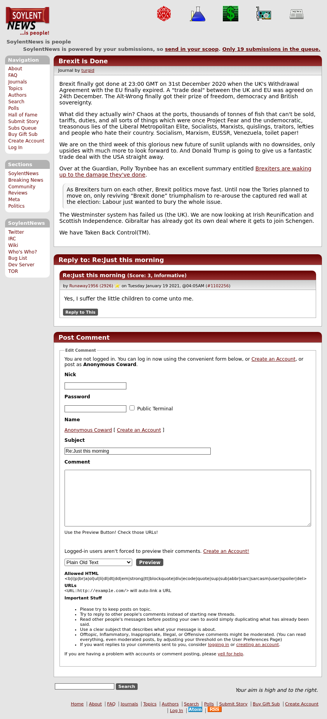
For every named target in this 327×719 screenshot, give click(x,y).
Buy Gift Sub (22, 134)
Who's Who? (22, 252)
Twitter (16, 232)
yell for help (230, 654)
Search (16, 101)
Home (77, 704)
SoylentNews (27, 21)
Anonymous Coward (88, 430)
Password (77, 396)
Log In (15, 147)
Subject (75, 440)
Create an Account (274, 359)
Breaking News (25, 180)
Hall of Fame (22, 115)
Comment (77, 462)
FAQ (12, 75)
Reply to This (80, 312)
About (15, 68)
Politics (16, 206)
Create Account (26, 141)
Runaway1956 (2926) (91, 285)
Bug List (17, 258)
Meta (14, 199)
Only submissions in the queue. (271, 49)
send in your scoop (192, 49)
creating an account (257, 645)
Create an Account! (226, 551)
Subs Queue (22, 128)
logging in (218, 645)
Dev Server (21, 264)
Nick (70, 374)
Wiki (13, 245)
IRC (12, 238)
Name (72, 419)
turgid (87, 70)
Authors (17, 95)
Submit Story (23, 121)
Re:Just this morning (94, 275)
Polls (13, 108)
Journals (17, 82)
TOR (13, 271)
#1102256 (218, 285)
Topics (15, 88)
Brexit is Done (83, 61)
